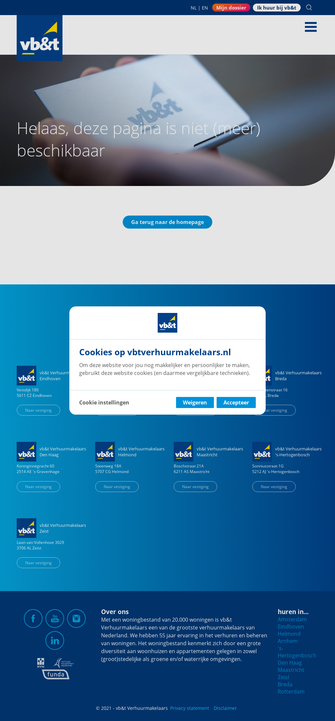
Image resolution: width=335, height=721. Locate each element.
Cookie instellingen (104, 402)
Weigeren (195, 402)
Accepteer (236, 402)
